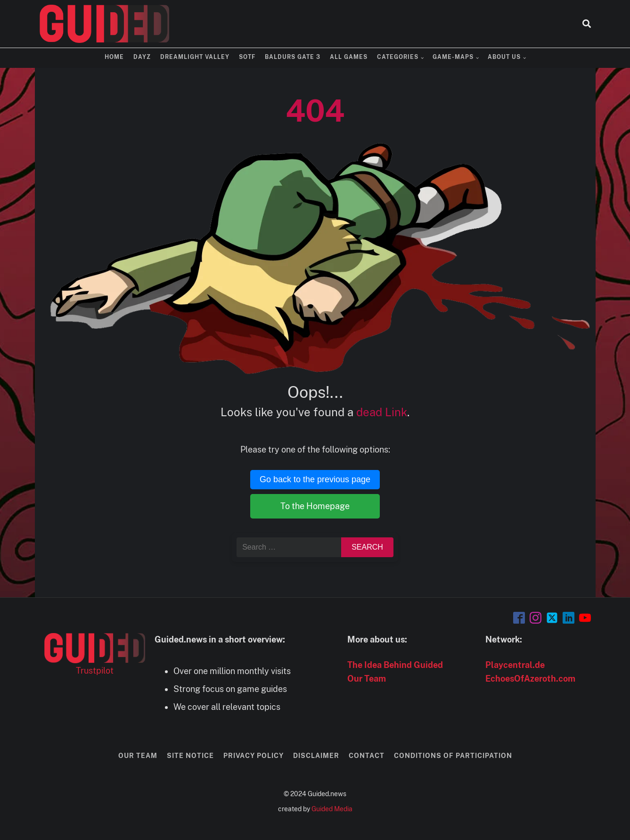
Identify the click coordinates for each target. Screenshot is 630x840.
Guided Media (331, 809)
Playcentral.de (515, 665)
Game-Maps (453, 57)
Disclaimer (316, 755)
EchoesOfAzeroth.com (530, 679)
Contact (367, 755)
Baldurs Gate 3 (292, 57)
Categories (397, 57)
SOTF (247, 57)
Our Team (366, 679)
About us (504, 57)
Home (114, 57)
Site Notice (190, 755)
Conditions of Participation (453, 755)
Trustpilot (95, 670)
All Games (349, 57)
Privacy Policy (253, 755)
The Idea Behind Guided (395, 665)
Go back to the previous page (315, 479)
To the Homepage (315, 506)
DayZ (142, 57)
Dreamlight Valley (194, 57)
